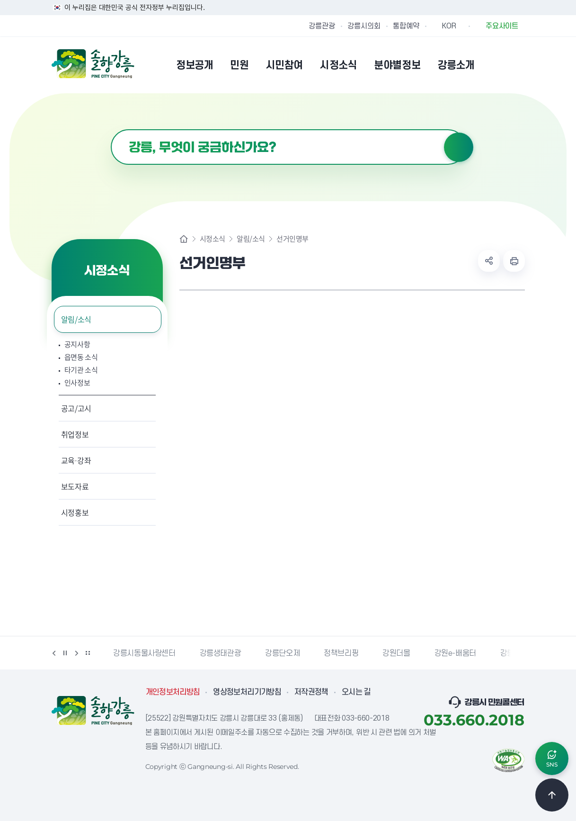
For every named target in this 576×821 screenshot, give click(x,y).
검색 (458, 147)
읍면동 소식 (81, 357)
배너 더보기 (88, 653)
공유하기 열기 (489, 261)
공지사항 (77, 344)
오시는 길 (356, 692)
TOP (551, 795)
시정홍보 (75, 512)
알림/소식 (76, 319)
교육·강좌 (76, 460)
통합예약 (406, 26)
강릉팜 (510, 653)
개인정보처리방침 (173, 692)
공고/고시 (76, 408)
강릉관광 (322, 26)
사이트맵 (519, 65)
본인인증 (494, 65)
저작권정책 (311, 692)
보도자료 (75, 486)
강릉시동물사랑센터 (144, 653)
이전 (54, 653)
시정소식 (212, 239)
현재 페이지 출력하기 (514, 261)
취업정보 (75, 434)
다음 (76, 653)
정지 (65, 653)
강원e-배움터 (455, 653)
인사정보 (77, 382)
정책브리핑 (341, 653)
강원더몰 (396, 653)
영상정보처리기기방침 (247, 692)
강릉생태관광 (220, 653)
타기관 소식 (81, 370)
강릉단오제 (282, 653)
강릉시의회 (364, 26)
